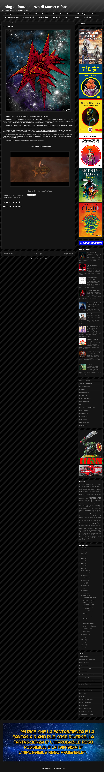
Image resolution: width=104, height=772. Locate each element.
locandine (94, 514)
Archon (18, 14)
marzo (85, 593)
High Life (89, 364)
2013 (83, 647)
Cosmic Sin (88, 491)
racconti (94, 524)
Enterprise (81, 496)
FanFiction (27, 14)
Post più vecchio (68, 254)
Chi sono (66, 17)
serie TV (84, 530)
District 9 (93, 492)
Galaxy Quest (88, 503)
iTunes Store (83, 693)
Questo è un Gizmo (92, 339)
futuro (94, 502)
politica (99, 522)
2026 (83, 548)
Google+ (94, 506)
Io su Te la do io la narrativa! (87, 675)
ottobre (85, 575)
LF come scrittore (84, 705)
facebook (81, 498)
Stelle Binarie (87, 17)
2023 (83, 555)
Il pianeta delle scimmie (89, 597)
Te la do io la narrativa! (85, 383)
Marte (99, 517)
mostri (99, 519)
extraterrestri (97, 496)
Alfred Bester (88, 484)
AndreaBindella (83, 656)
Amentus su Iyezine (85, 687)
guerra (80, 508)
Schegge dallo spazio (41, 14)
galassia (81, 503)
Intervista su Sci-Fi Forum (86, 669)
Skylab (88, 530)
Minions (86, 519)
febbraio (85, 595)
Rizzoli (90, 527)
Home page (8, 14)
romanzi (85, 528)
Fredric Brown (82, 502)
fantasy (81, 500)
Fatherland (87, 500)
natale (84, 520)
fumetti (89, 502)
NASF (81, 404)
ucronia (84, 536)
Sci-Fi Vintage (83, 395)
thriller (91, 534)
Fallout (86, 498)
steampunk (90, 533)
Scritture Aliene (43, 17)
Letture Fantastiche (84, 380)
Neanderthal (89, 520)
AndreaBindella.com (85, 398)
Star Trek (91, 531)
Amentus (76, 17)
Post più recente (8, 254)
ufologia (94, 536)
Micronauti (81, 519)
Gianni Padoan (88, 505)
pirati (96, 522)
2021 (83, 560)
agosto (85, 580)
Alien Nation (98, 484)
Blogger (63, 768)
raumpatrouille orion (93, 525)
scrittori (96, 528)
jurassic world (94, 511)
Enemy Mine (98, 494)
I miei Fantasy (83, 419)
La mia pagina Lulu (28, 17)
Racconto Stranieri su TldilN (87, 659)
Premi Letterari (86, 523)
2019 (83, 565)
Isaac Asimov (95, 510)
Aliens (85, 486)
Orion (100, 520)
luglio (84, 583)
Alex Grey (81, 484)
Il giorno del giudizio (88, 628)
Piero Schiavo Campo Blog (87, 407)
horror (92, 508)
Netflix (94, 520)
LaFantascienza (83, 666)
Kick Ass (85, 514)
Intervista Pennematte (85, 690)
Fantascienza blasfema (89, 626)
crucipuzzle (98, 491)
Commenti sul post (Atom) (41, 258)
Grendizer (99, 506)
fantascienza (17, 197)
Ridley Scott (85, 527)
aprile (84, 590)
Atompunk (95, 488)
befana (80, 489)
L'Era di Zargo (81, 14)
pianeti (85, 522)
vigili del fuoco (92, 538)
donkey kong (98, 492)
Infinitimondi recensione (86, 699)
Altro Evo (82, 389)
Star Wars (70, 14)
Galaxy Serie (97, 503)
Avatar (99, 488)
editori (84, 494)
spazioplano (85, 531)
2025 (83, 550)
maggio (85, 588)
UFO (89, 536)
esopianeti (89, 496)
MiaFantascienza (84, 401)
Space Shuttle (94, 530)
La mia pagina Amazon (12, 17)
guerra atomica (86, 508)
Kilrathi (85, 613)
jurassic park (86, 511)
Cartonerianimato (84, 410)
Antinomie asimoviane (93, 326)
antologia (94, 486)
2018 (83, 568)
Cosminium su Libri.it (85, 672)
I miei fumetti (56, 17)
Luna (84, 515)
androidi (89, 486)
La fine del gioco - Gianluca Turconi (88, 603)
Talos (100, 533)
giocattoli (95, 505)
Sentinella (85, 618)
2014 (83, 645)
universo (99, 536)
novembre (86, 573)
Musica (81, 520)
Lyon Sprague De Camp (92, 515)
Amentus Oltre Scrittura (86, 678)
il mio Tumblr (83, 425)
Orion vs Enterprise (88, 611)
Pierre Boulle (91, 522)
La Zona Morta (83, 413)
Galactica (99, 502)
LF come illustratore (85, 684)
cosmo (93, 491)
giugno (85, 585)
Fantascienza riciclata (89, 600)
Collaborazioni (83, 416)
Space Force (90, 314)
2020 (83, 563)
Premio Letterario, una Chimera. (89, 607)
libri (89, 514)
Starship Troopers (83, 533)
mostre (96, 519)
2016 (83, 640)
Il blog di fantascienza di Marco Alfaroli (35, 7)
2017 (83, 637)
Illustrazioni (93, 14)
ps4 (90, 523)
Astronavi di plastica (88, 623)
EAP (80, 494)
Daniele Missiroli (84, 392)
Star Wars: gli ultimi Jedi (94, 303)
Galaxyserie (82, 505)
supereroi (95, 533)
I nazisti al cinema (92, 265)
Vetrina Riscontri (84, 663)
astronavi (10, 197)
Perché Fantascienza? (93, 290)
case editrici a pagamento (94, 489)
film (92, 500)
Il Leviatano (86, 621)
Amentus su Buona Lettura (87, 681)
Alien (93, 484)
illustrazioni (87, 510)
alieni (81, 486)
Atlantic (90, 488)
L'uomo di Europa (88, 616)
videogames (82, 538)
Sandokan (90, 528)
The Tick (87, 534)
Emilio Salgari (90, 494)
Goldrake (88, 507)
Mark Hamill (93, 517)
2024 (83, 553)
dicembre (85, 570)
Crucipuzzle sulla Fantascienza (92, 278)
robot (80, 528)
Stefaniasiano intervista (86, 714)
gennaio (85, 634)
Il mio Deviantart (84, 422)
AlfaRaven (82, 696)
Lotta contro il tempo (85, 708)
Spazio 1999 (86, 631)
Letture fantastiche (57, 14)
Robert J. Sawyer (96, 527)
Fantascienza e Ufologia (94, 352)
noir (97, 520)
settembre (86, 578)
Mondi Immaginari (84, 386)
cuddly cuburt (82, 492)
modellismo (91, 519)
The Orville (82, 534)
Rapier (86, 525)
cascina (85, 489)
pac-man (81, 522)
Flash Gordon (97, 500)
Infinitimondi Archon (85, 702)
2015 (83, 642)
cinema (81, 491)
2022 (83, 558)
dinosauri (88, 492)
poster (80, 523)
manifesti (87, 517)
